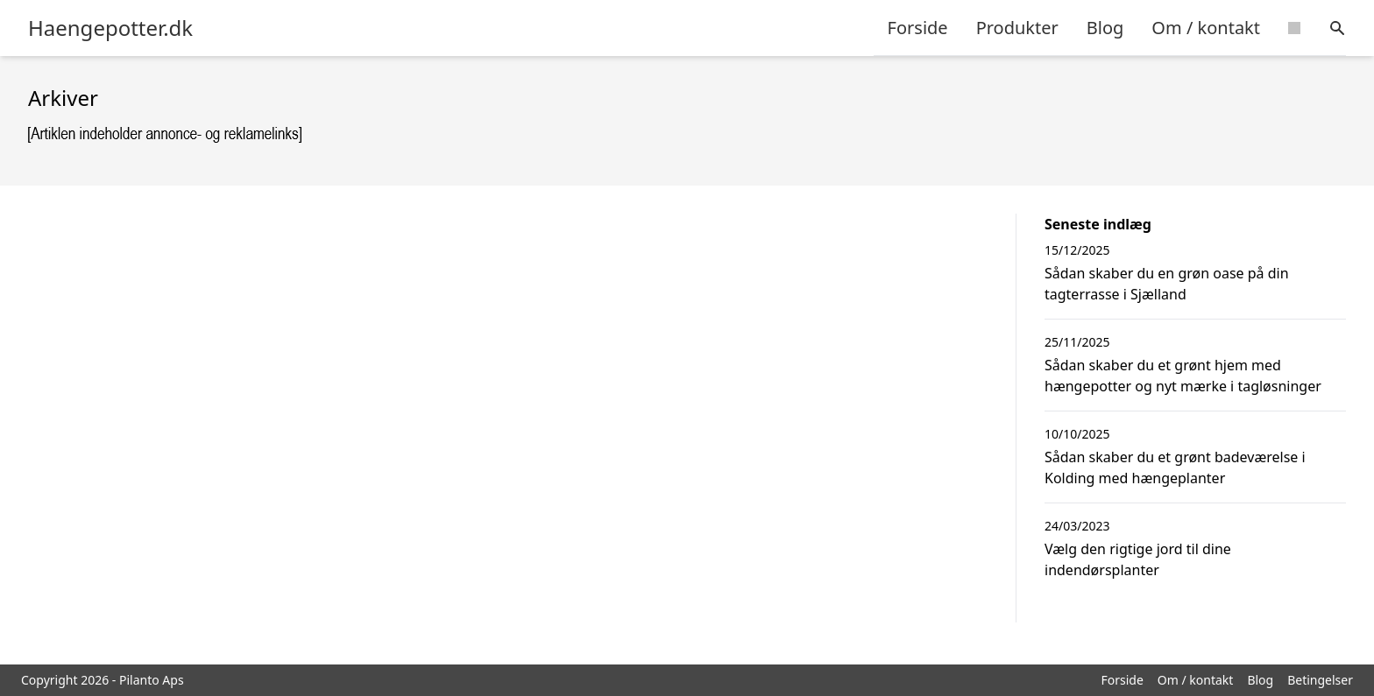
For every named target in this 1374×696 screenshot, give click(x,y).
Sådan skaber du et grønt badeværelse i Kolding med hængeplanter (1175, 467)
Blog (1105, 27)
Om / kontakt (1205, 27)
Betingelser (1320, 679)
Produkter (1017, 27)
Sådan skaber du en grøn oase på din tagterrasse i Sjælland (1167, 284)
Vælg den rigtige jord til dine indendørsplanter (1138, 559)
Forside (918, 27)
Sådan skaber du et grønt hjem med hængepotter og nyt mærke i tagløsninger (1183, 375)
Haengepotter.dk (110, 28)
